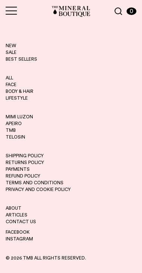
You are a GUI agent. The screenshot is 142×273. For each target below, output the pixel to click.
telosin (15, 137)
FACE (11, 84)
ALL (9, 78)
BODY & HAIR (19, 91)
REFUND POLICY (23, 176)
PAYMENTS (18, 169)
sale (11, 52)
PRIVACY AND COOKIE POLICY (38, 189)
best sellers (21, 59)
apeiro (14, 123)
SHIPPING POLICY (25, 156)
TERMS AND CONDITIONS (34, 183)
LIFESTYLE (17, 98)
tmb (11, 130)
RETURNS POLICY (25, 162)
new (11, 45)
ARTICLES (16, 215)
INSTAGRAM (19, 239)
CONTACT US (21, 221)
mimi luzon (19, 117)
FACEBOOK (18, 232)
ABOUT (13, 208)
